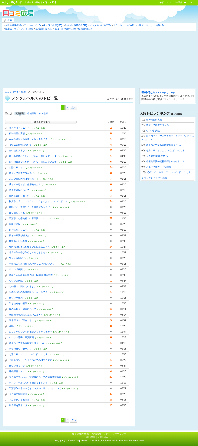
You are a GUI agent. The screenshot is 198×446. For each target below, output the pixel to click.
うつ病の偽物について (20, 145)
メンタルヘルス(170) (100, 25)
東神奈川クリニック (19, 229)
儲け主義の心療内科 (19, 195)
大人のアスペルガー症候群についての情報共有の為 (35, 377)
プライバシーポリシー (114, 433)
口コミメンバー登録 (172, 2)
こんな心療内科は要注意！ (22, 178)
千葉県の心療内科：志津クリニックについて (31, 263)
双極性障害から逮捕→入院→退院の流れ (29, 139)
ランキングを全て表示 (155, 178)
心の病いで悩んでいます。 (22, 286)
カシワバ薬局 (16, 297)
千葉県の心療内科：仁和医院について (28, 218)
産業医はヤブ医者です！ (21, 320)
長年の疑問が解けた (19, 235)
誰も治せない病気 (18, 303)
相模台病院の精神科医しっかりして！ (28, 292)
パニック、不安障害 (19, 399)
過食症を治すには (18, 405)
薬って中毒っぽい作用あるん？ (25, 184)
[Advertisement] (99, 59)
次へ (73, 107)
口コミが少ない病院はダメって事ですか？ (30, 331)
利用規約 (96, 433)
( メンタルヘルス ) (38, 128)
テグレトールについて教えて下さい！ (28, 382)
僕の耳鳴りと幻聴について (22, 309)
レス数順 (43, 113)
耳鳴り (12, 326)
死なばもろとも (17, 212)
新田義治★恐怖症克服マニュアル (26, 314)
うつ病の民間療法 (18, 394)
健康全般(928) (85, 28)
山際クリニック (17, 167)
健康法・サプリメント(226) (19, 28)
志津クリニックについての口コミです (28, 354)
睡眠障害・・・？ (18, 371)
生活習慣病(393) (43, 28)
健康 (8, 20)
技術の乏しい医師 (18, 241)
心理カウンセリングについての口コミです (30, 360)
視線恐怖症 (14, 224)
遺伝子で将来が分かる (20, 173)
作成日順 (31, 113)
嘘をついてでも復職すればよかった (27, 343)
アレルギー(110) (32, 25)
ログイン (191, 2)
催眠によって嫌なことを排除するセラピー (30, 207)
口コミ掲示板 (11, 91)
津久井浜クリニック (19, 128)
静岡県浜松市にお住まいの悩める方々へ (29, 246)
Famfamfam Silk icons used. (130, 440)
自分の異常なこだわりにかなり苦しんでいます (33, 156)
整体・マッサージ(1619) (151, 25)
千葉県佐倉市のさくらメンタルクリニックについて (35, 388)
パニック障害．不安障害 (21, 337)
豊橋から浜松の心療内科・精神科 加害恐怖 (31, 275)
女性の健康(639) (13, 25)
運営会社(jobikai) (81, 433)
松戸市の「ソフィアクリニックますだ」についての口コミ (38, 201)
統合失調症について (19, 190)
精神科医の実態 (17, 133)
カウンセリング (17, 365)
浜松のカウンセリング (20, 348)
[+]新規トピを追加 (40, 122)
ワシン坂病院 (16, 258)
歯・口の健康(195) (52, 25)
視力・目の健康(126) (65, 28)
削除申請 (90, 437)
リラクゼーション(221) (125, 25)
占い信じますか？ (18, 150)
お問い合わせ (105, 437)
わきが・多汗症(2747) (76, 25)
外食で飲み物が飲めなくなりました (27, 252)
